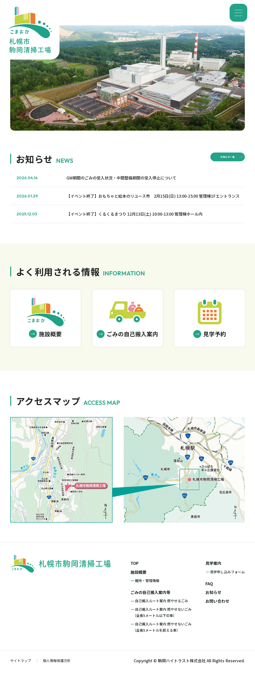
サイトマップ (20, 663)
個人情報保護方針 (57, 663)
